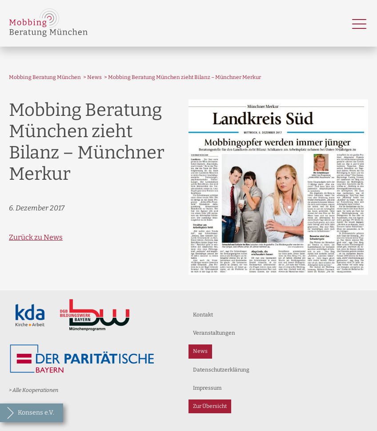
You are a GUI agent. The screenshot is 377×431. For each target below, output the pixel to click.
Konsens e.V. (36, 412)
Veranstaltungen (214, 333)
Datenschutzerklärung (221, 370)
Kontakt (203, 315)
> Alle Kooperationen (33, 390)
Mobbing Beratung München (45, 77)
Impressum (207, 388)
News (94, 77)
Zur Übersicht (210, 406)
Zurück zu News (36, 237)
